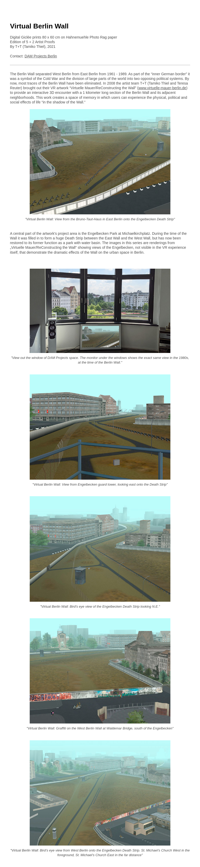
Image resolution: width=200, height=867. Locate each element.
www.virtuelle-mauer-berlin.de (162, 88)
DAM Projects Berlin (41, 56)
